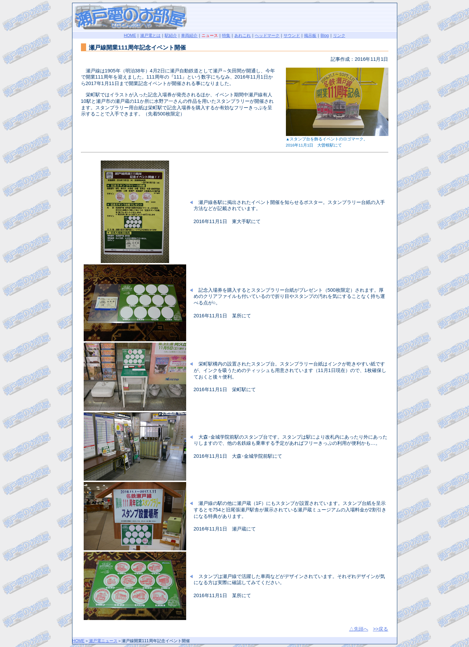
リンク (339, 35)
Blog (324, 35)
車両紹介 (189, 35)
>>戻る (380, 629)
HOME (130, 35)
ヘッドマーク (267, 35)
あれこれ (242, 35)
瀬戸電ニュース (103, 640)
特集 (226, 35)
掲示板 (310, 35)
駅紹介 (171, 35)
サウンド (292, 35)
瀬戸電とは (150, 35)
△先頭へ (358, 629)
